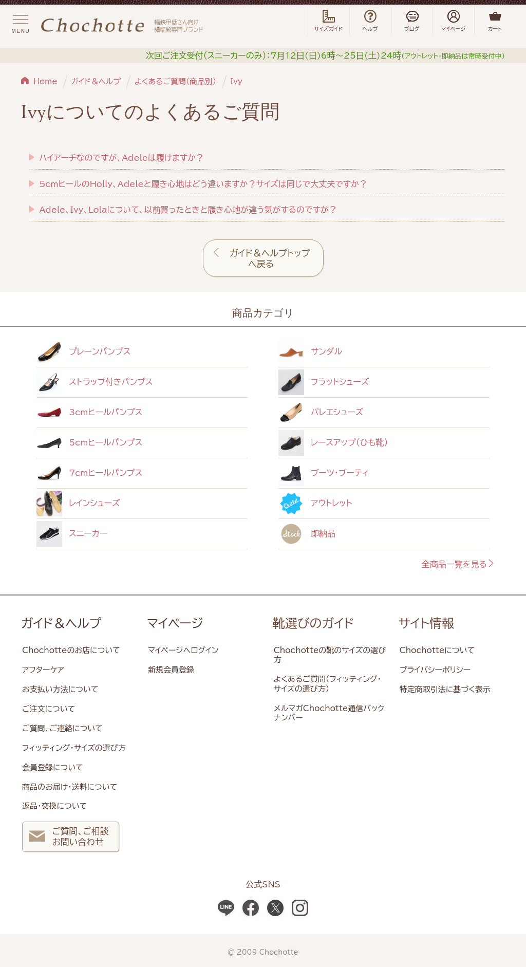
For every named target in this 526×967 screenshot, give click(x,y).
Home (45, 81)
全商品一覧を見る (458, 564)
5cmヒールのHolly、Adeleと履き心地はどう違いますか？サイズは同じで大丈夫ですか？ (203, 184)
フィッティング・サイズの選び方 (74, 748)
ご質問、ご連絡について (62, 728)
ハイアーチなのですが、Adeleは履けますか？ (121, 158)
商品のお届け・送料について (69, 787)
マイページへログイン (183, 650)
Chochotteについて (437, 650)
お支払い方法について (60, 689)
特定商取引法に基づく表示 (445, 689)
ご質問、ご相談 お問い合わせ (68, 838)
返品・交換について (54, 806)
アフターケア (43, 670)
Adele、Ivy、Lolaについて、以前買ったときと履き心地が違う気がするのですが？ (188, 210)
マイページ (175, 623)
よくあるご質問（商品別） (175, 81)
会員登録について (52, 767)
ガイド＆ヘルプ (96, 81)
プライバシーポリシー (435, 670)
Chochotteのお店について (71, 650)
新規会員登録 (171, 670)
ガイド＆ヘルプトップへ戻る (270, 258)
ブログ (412, 21)
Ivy (236, 81)
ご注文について (48, 709)
